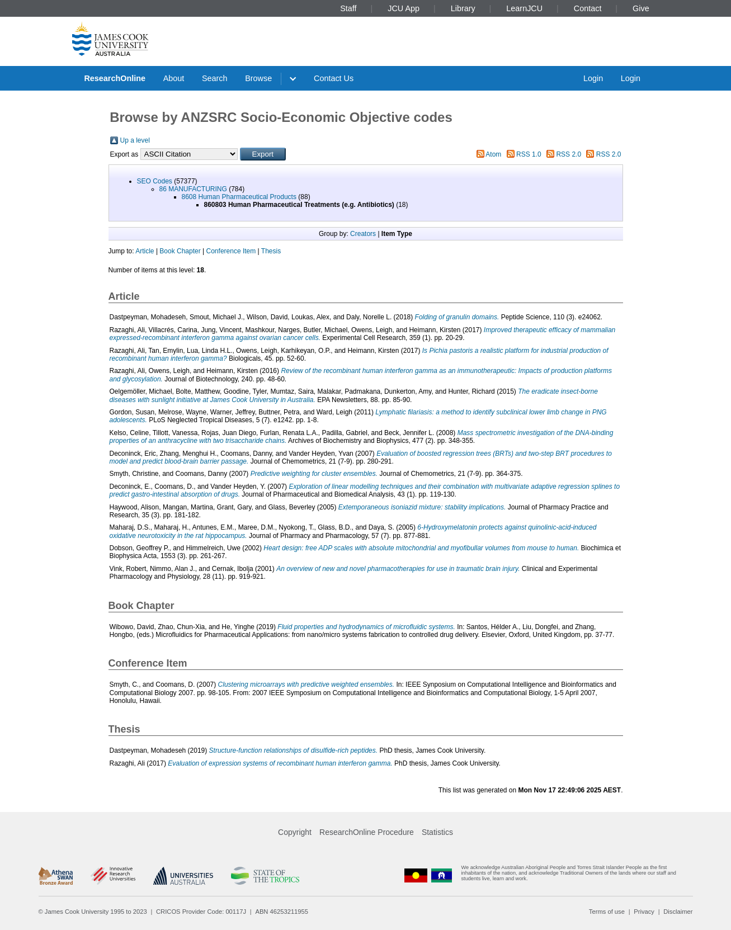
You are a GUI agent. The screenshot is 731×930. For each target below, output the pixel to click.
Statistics (437, 832)
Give (641, 8)
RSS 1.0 (528, 154)
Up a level (135, 140)
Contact (588, 8)
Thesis (271, 251)
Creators (363, 234)
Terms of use (607, 911)
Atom (493, 154)
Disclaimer (677, 911)
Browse (258, 78)
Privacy (644, 911)
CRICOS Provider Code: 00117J (201, 911)
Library (463, 8)
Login (593, 78)
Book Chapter (179, 251)
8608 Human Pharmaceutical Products (239, 197)
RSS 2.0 (568, 154)
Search (215, 78)
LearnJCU (524, 8)
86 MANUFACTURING (193, 189)
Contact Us (333, 78)
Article (144, 251)
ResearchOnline (114, 78)
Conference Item (231, 251)
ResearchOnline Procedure (366, 832)
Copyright (295, 832)
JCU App (403, 8)
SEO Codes (154, 181)
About (174, 78)
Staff (348, 8)
